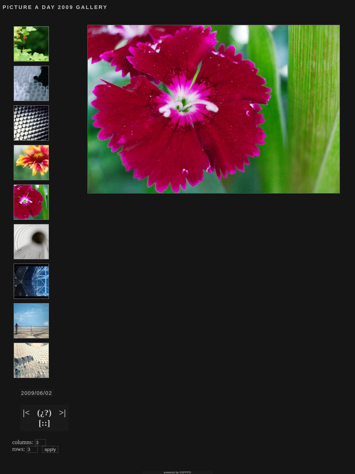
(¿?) (44, 412)
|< (26, 412)
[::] (44, 423)
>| (62, 412)
